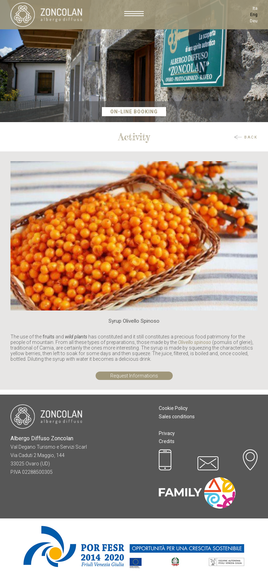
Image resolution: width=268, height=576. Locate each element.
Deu (254, 20)
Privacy (167, 433)
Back (251, 137)
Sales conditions (177, 416)
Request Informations (134, 376)
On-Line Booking (134, 111)
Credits (166, 441)
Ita (255, 8)
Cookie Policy (173, 408)
